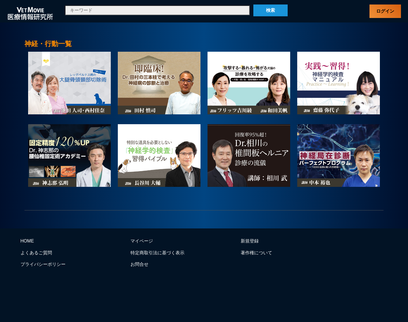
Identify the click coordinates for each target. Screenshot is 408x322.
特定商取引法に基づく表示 (157, 252)
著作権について (256, 252)
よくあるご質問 (36, 252)
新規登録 (250, 241)
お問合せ (139, 264)
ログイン (385, 11)
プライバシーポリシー (43, 264)
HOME (27, 241)
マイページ (141, 241)
